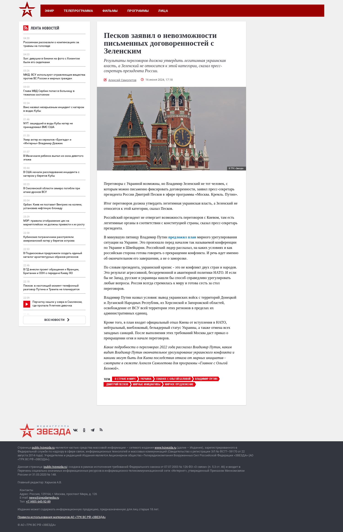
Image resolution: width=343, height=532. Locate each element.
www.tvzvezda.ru (165, 447)
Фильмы (110, 11)
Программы (138, 11)
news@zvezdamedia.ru (44, 497)
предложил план (182, 237)
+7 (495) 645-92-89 (38, 501)
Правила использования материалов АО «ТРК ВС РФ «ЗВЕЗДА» (62, 517)
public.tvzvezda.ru (43, 447)
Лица (163, 11)
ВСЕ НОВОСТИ (57, 320)
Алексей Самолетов (122, 80)
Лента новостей (41, 28)
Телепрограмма (78, 11)
